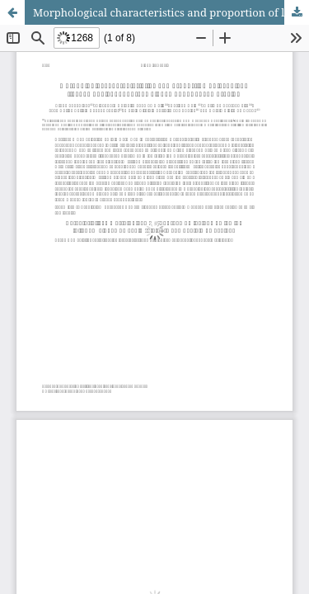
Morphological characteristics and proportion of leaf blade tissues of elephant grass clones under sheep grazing (171, 12)
